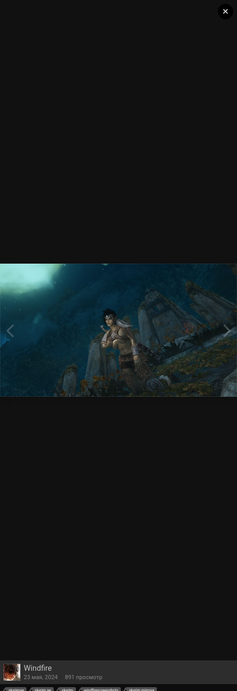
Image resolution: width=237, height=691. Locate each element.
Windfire (38, 668)
